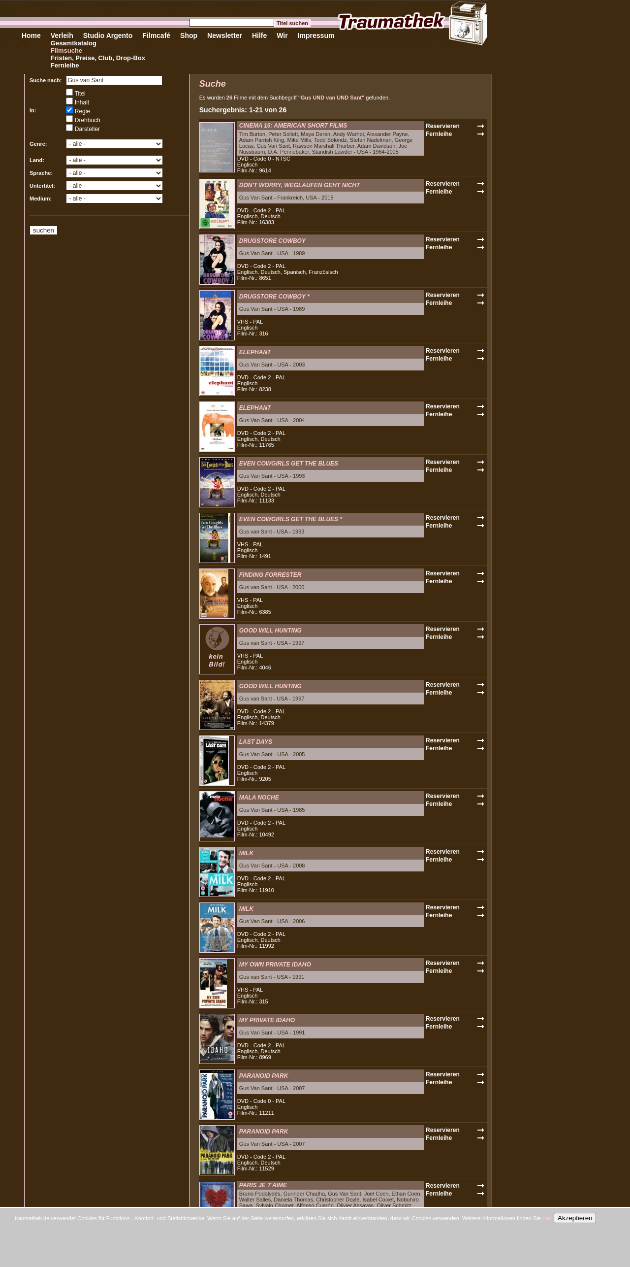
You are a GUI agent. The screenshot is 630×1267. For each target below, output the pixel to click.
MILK (246, 853)
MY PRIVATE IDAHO (267, 1020)
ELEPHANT (255, 352)
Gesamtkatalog (73, 43)
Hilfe (259, 35)
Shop (188, 35)
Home (31, 35)
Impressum (316, 35)
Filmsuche (66, 50)
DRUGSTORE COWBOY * (274, 296)
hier (547, 1218)
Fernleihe (65, 65)
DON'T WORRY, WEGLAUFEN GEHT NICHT (299, 185)
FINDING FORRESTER (270, 574)
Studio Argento (108, 35)
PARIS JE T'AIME (263, 1185)
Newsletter (224, 35)
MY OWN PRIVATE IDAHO (275, 964)
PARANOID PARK (263, 1075)
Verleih (62, 35)
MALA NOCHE (259, 797)
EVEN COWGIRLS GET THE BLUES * (290, 519)
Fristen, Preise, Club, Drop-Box (98, 58)
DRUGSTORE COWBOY (272, 240)
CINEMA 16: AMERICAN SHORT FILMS (293, 125)
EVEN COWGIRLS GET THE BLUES (288, 463)
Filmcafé (156, 35)
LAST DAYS (255, 741)
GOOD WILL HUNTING (270, 630)
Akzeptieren (575, 1218)
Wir (282, 35)
